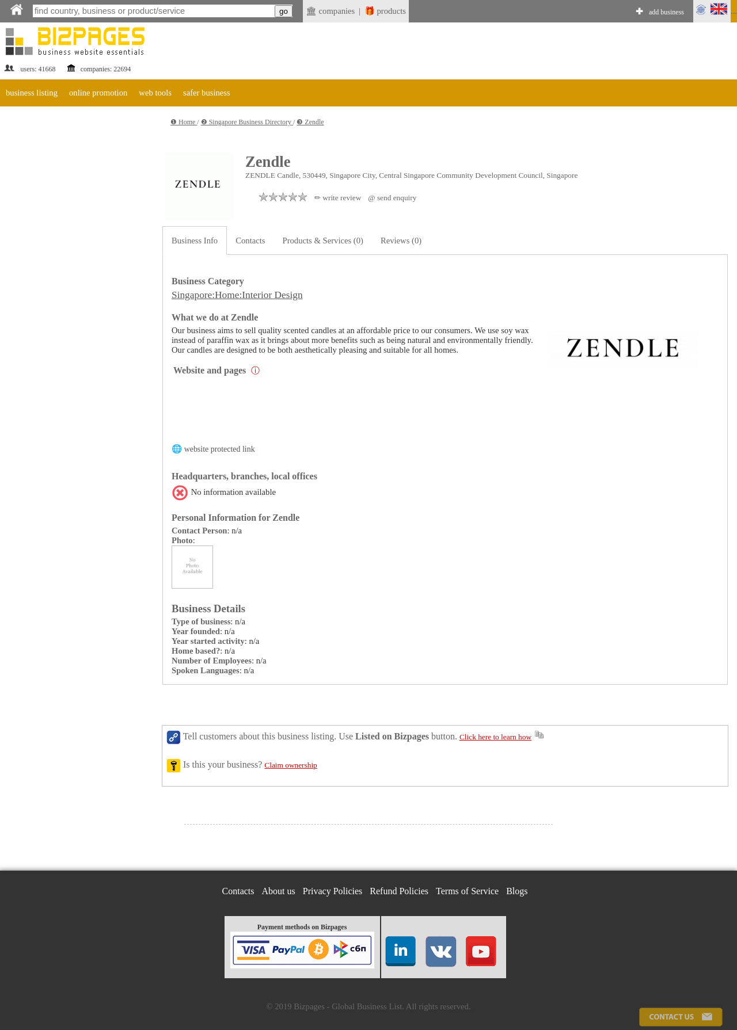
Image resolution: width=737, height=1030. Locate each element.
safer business (206, 92)
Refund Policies (399, 891)
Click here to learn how (495, 737)
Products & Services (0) (323, 240)
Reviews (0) (401, 240)
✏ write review (337, 197)
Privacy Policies (333, 891)
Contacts (250, 240)
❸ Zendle (310, 122)
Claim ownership (290, 765)
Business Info (195, 240)
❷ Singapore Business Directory (247, 122)
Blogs (516, 891)
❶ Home (183, 122)
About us (278, 891)
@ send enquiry (392, 197)
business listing (32, 92)
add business (666, 12)
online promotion (98, 92)
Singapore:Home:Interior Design (237, 294)
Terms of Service (467, 891)
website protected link (219, 449)
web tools (155, 92)
